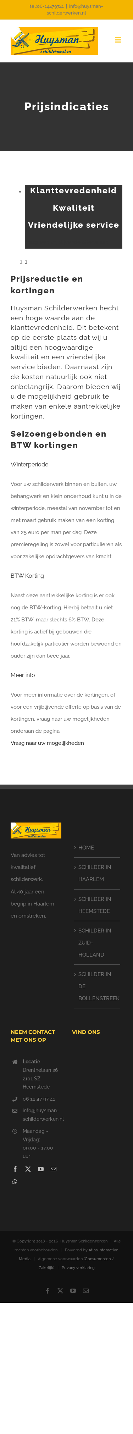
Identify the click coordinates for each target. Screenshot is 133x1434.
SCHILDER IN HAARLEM (94, 873)
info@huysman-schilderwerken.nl (42, 1115)
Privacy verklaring (78, 1268)
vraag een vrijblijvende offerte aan (67, 242)
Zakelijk (46, 1268)
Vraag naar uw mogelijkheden (47, 743)
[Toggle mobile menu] (118, 40)
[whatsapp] (14, 1182)
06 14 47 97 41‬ (39, 1099)
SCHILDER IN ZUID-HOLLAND (94, 943)
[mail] (53, 1169)
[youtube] (41, 1169)
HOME (86, 848)
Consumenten (98, 1259)
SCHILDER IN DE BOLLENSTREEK (97, 986)
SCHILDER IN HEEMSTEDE (94, 905)
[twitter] (28, 1169)
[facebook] (15, 1169)
